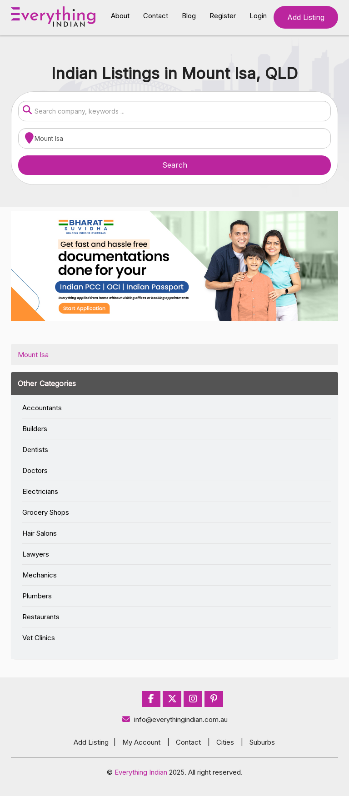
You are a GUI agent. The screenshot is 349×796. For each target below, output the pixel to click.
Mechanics (39, 575)
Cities (225, 742)
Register (222, 15)
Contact (155, 15)
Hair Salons (39, 533)
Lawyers (35, 554)
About (120, 15)
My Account (141, 742)
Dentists (35, 449)
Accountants (42, 407)
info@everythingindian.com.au (175, 719)
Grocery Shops (45, 512)
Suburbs (262, 742)
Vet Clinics (38, 637)
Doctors (35, 470)
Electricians (40, 491)
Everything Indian (141, 772)
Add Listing (305, 17)
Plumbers (37, 596)
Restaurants (41, 616)
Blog (189, 15)
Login (258, 15)
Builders (34, 428)
